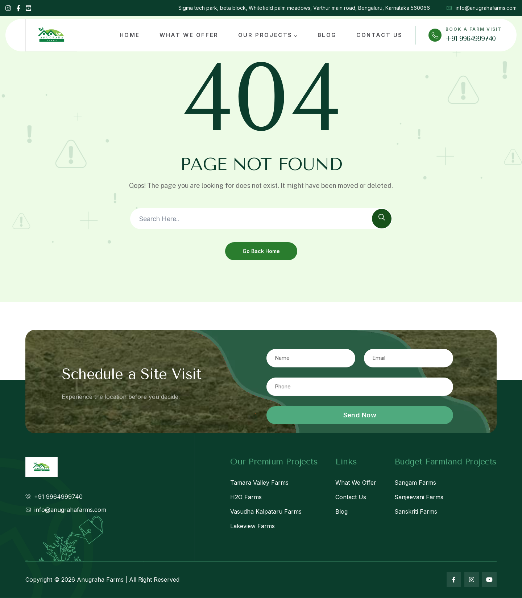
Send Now (359, 415)
